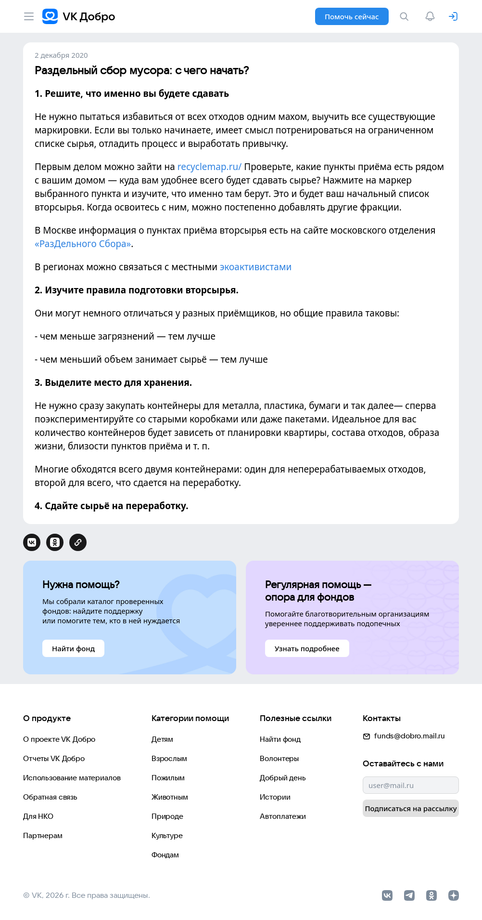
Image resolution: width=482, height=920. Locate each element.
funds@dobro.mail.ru (404, 735)
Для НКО (38, 816)
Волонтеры (279, 758)
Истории (275, 797)
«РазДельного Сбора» (83, 243)
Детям (162, 739)
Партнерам (43, 835)
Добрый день (282, 777)
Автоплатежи (282, 816)
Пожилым (168, 777)
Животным (170, 797)
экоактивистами (256, 267)
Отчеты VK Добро (54, 758)
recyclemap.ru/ (210, 166)
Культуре (167, 835)
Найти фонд (280, 739)
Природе (167, 816)
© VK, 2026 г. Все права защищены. (86, 895)
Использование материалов (71, 777)
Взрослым (169, 758)
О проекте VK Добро (59, 739)
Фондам (165, 854)
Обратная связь (50, 797)
